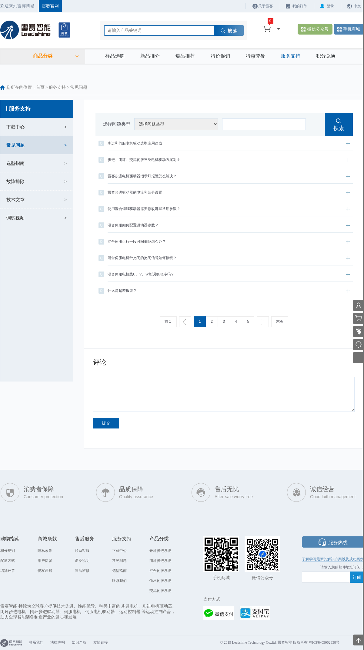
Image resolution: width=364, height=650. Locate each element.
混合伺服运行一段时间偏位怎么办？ (224, 242)
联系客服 (82, 550)
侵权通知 (45, 570)
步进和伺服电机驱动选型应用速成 (224, 143)
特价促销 (220, 55)
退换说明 (82, 560)
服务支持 (290, 55)
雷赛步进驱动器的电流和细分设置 (224, 192)
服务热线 (338, 542)
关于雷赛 (265, 6)
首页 (40, 87)
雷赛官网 (50, 6)
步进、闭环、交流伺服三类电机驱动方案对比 (224, 160)
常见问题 (15, 145)
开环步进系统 (160, 550)
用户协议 (45, 560)
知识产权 (79, 642)
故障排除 (15, 181)
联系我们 (119, 580)
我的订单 (299, 6)
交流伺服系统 (160, 590)
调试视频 (15, 217)
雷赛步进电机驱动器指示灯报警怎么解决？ (224, 176)
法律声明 (57, 642)
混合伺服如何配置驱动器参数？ (224, 225)
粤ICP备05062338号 (324, 642)
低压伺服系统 (160, 580)
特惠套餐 (255, 55)
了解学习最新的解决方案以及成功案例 (333, 559)
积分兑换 (326, 55)
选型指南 (15, 163)
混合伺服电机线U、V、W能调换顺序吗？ (224, 274)
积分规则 (7, 550)
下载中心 (15, 127)
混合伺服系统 (160, 570)
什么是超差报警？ (224, 291)
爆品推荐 (185, 55)
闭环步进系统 (160, 560)
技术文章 (15, 199)
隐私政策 (45, 550)
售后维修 (82, 570)
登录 (330, 6)
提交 (106, 423)
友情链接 (100, 642)
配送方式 (7, 560)
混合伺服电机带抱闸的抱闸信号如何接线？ (224, 258)
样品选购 (115, 55)
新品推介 (150, 55)
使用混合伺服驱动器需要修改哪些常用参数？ (224, 209)
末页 (279, 321)
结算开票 (7, 570)
